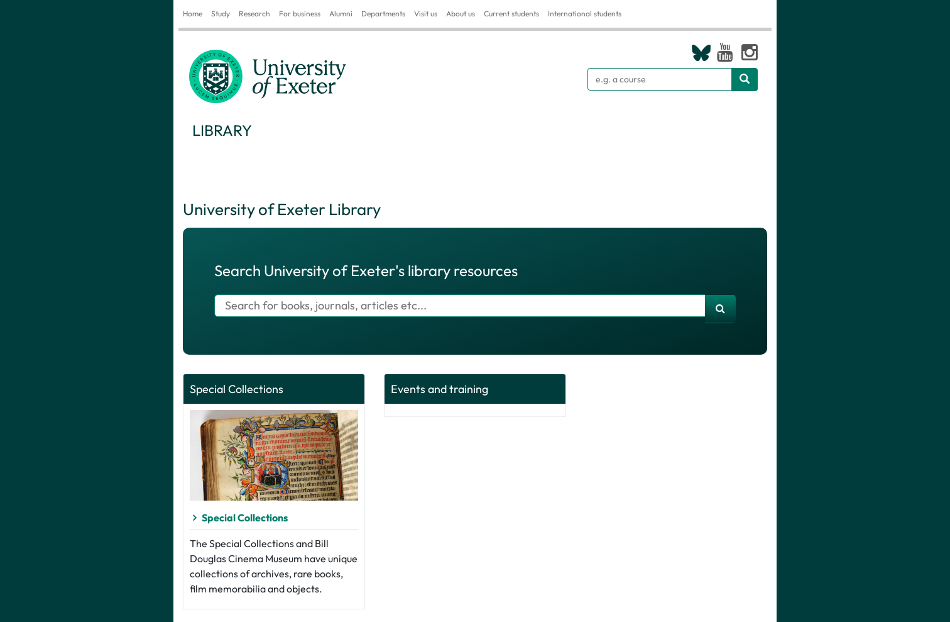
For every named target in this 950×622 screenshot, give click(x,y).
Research (254, 13)
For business (299, 13)
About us (460, 13)
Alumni (340, 13)
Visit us (425, 13)
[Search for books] (460, 305)
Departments (383, 13)
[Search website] (744, 79)
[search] (720, 308)
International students (584, 13)
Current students (511, 13)
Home (192, 13)
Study (220, 13)
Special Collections (245, 517)
